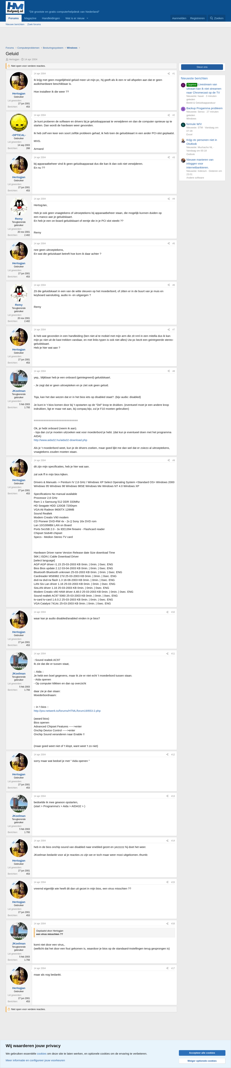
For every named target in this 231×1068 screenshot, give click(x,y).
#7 (173, 329)
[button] (87, 18)
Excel (189, 134)
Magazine (30, 18)
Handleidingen (51, 18)
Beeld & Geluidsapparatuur (201, 102)
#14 (173, 840)
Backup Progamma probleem (205, 108)
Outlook (191, 154)
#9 (173, 460)
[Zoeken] (216, 18)
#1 (173, 73)
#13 (173, 796)
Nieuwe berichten (15, 24)
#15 (173, 882)
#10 (173, 612)
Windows (191, 118)
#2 (173, 115)
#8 (173, 371)
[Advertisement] (73, 37)
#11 (173, 653)
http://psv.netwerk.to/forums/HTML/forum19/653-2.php (67, 710)
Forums (14, 18)
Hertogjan (14, 59)
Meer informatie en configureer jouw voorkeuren (35, 1060)
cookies (42, 1053)
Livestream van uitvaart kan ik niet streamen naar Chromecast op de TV (204, 88)
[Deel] (168, 74)
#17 (173, 968)
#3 (173, 157)
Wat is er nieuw (74, 18)
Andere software (195, 177)
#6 (173, 285)
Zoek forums (34, 24)
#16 (173, 923)
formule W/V (194, 124)
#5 (173, 243)
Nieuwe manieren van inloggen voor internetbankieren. (200, 163)
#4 (173, 199)
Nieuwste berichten (194, 78)
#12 (173, 754)
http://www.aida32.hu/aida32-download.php (60, 440)
